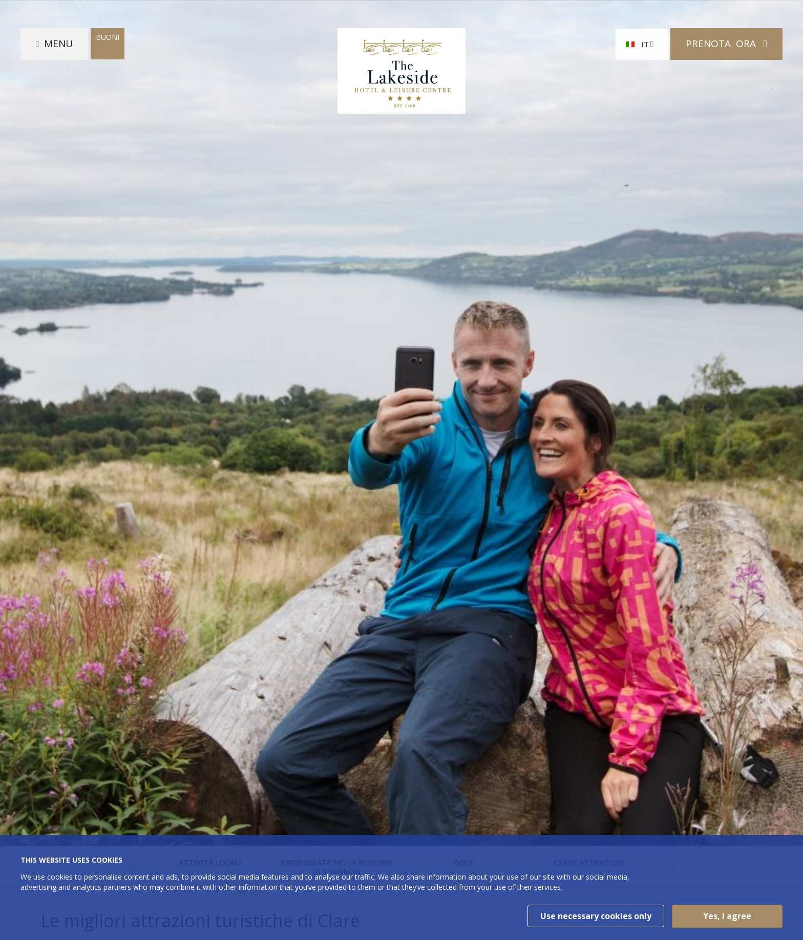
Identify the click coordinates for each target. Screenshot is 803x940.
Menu (58, 43)
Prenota (722, 43)
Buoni (107, 37)
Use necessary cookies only (595, 916)
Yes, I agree (727, 916)
